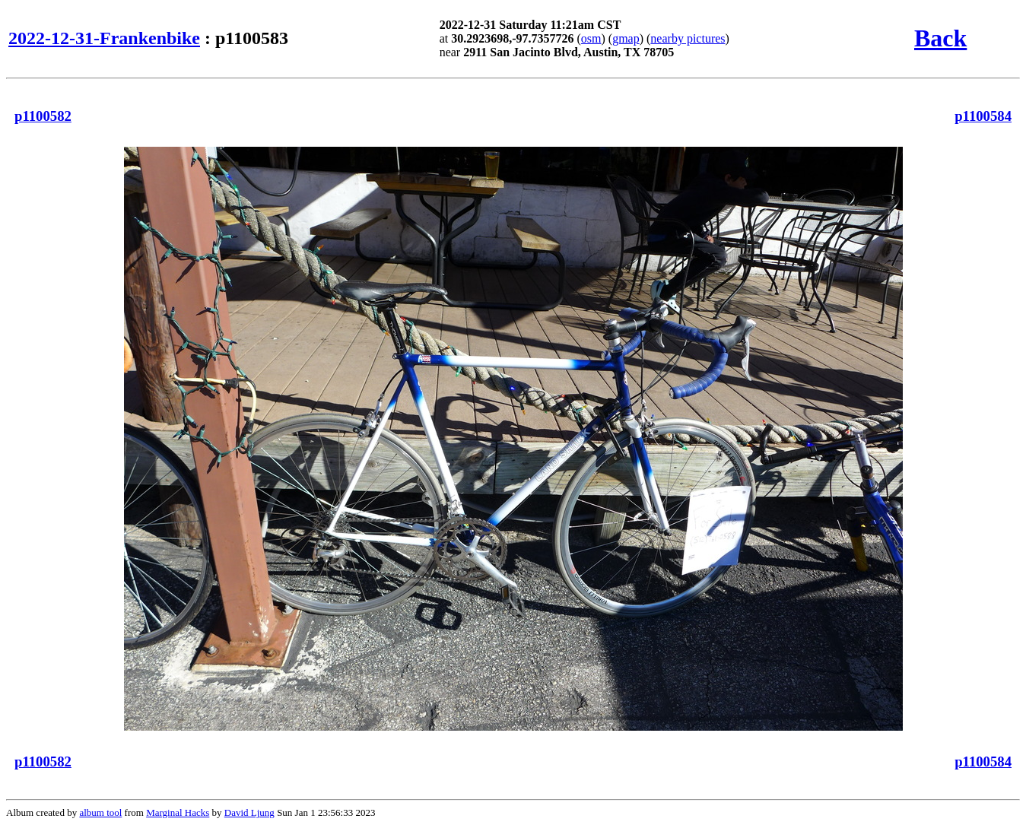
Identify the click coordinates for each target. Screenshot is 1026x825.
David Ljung (249, 812)
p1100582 (42, 116)
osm (591, 38)
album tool (100, 812)
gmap (626, 38)
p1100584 (983, 116)
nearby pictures (687, 38)
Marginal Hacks (177, 812)
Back (940, 38)
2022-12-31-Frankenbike (104, 38)
